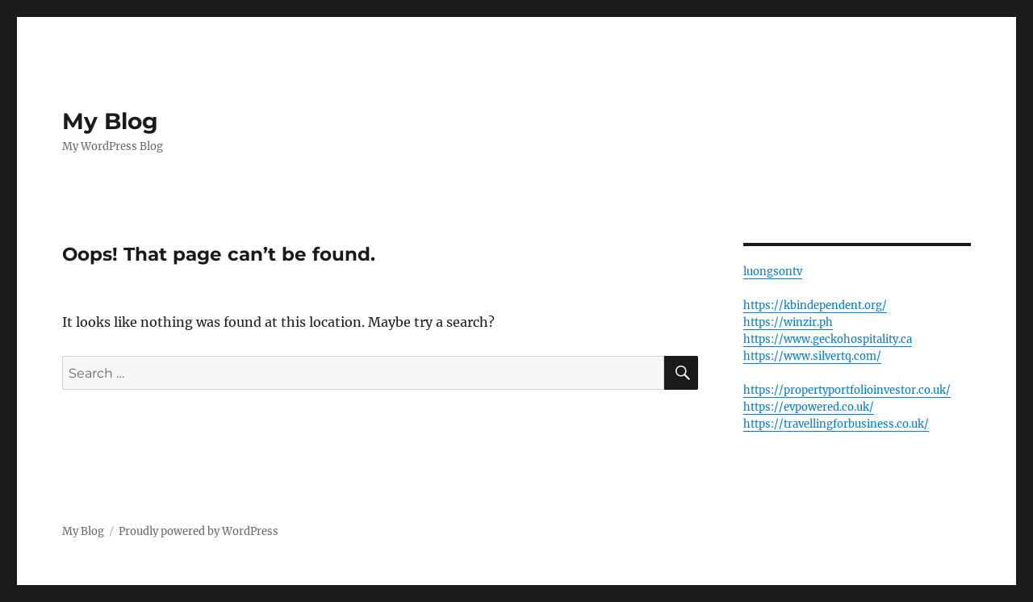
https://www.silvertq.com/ (812, 356)
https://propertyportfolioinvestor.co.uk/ (847, 390)
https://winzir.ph (788, 322)
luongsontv (772, 271)
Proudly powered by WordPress (198, 531)
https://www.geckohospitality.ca (827, 339)
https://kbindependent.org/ (815, 305)
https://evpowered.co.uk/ (808, 407)
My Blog (110, 121)
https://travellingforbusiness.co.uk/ (836, 424)
